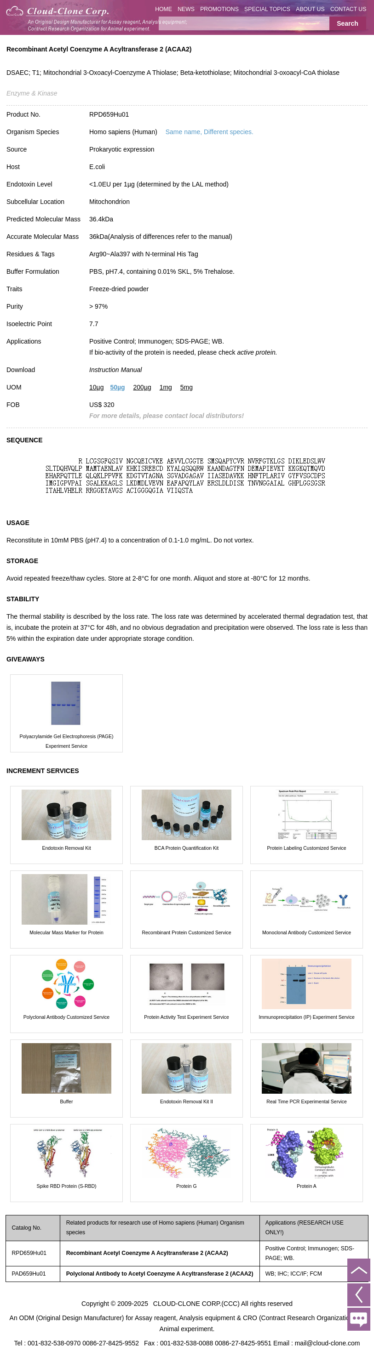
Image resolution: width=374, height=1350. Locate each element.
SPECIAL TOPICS (267, 9)
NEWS (186, 9)
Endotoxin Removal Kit (66, 848)
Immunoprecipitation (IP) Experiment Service (306, 1017)
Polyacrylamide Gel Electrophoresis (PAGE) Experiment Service (66, 741)
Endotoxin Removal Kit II (186, 1101)
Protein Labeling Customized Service (306, 848)
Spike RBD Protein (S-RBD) (66, 1186)
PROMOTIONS (219, 9)
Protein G (186, 1186)
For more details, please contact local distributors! (166, 415)
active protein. (257, 352)
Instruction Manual (115, 369)
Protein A (306, 1186)
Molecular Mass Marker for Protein (66, 932)
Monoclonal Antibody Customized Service (306, 932)
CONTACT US (348, 9)
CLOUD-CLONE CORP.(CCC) (196, 1303)
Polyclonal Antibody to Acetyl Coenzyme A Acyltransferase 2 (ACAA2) (159, 1274)
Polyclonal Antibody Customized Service (66, 1017)
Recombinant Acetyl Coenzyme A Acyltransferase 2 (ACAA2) (147, 1253)
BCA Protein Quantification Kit (187, 848)
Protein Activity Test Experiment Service (186, 1017)
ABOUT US (310, 9)
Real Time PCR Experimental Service (306, 1101)
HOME (163, 9)
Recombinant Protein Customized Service (186, 932)
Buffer (66, 1101)
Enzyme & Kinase (32, 93)
